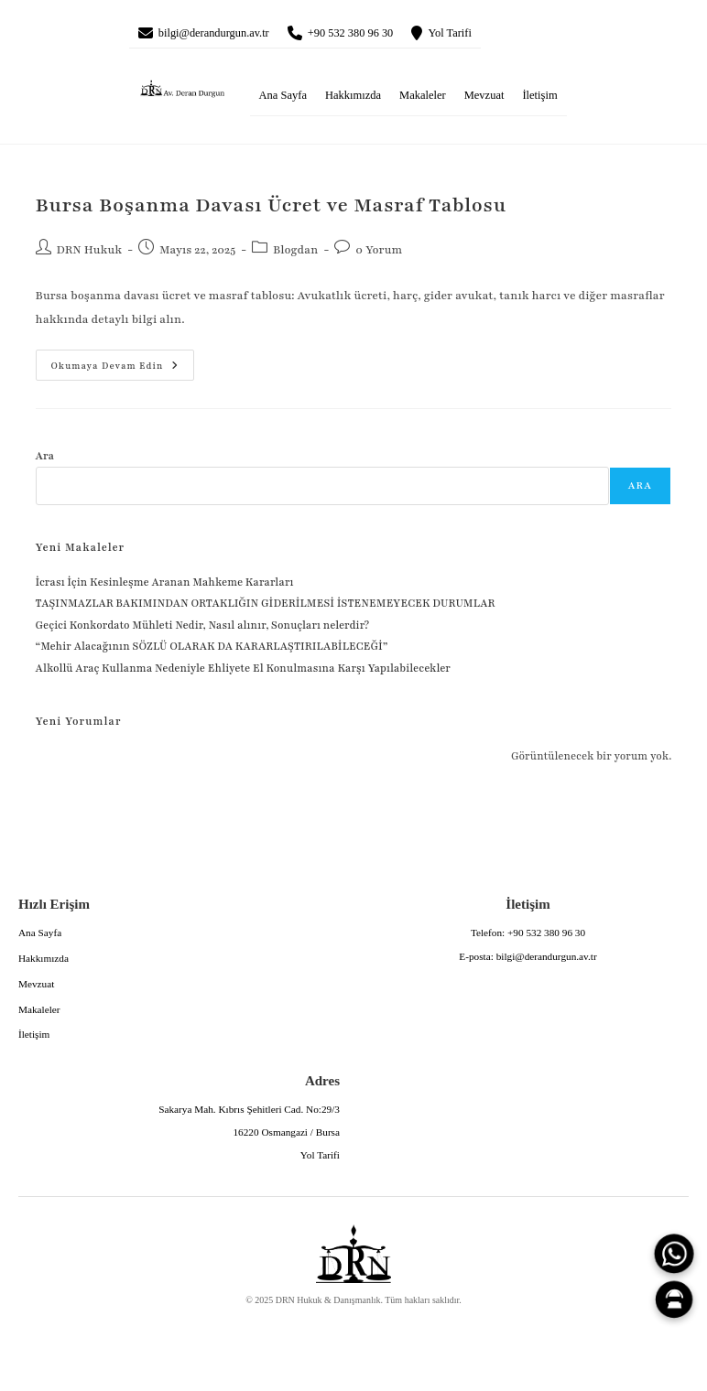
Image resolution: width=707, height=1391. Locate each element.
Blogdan (295, 254)
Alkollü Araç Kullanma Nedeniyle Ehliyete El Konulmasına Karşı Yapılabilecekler (243, 671)
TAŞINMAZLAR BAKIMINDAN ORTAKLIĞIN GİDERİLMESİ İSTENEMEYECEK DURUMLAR (266, 607)
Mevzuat (484, 99)
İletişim (539, 99)
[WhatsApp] (674, 1253)
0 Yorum (378, 254)
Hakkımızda (353, 99)
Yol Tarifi (501, 34)
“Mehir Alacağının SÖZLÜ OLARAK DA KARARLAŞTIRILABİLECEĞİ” (212, 650)
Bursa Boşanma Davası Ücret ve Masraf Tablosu (271, 210)
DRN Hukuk (90, 254)
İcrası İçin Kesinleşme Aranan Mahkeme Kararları (165, 586)
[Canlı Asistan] (674, 1299)
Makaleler (422, 99)
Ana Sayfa (283, 99)
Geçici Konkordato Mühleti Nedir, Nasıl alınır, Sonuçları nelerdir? (202, 629)
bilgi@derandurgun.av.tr (227, 34)
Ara (45, 459)
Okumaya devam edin (107, 364)
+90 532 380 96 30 (386, 34)
